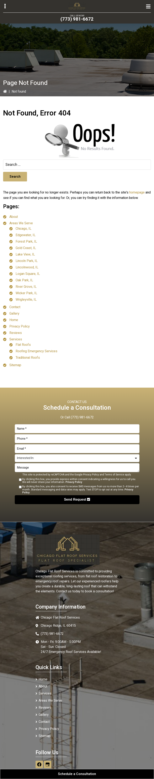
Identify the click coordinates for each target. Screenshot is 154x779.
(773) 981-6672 (77, 19)
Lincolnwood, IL (27, 267)
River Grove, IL (26, 286)
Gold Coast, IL (26, 248)
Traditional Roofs (28, 357)
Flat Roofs (23, 344)
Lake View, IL (25, 254)
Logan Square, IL (28, 273)
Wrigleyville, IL (26, 299)
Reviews (15, 332)
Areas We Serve (21, 223)
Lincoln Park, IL (27, 260)
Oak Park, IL (24, 280)
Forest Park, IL (26, 241)
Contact (14, 307)
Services (15, 339)
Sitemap (15, 365)
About (13, 216)
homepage (137, 192)
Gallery (14, 313)
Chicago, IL (23, 228)
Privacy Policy (19, 326)
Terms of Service (114, 474)
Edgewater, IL (26, 235)
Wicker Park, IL (26, 293)
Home (13, 320)
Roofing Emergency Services (36, 351)
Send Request (77, 499)
